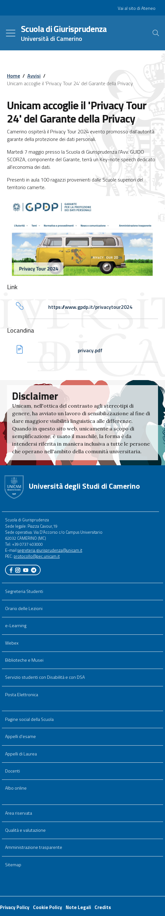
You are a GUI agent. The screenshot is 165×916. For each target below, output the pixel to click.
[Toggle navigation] (10, 33)
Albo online (16, 788)
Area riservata (18, 813)
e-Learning (15, 625)
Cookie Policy (47, 907)
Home (13, 76)
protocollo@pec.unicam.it (37, 556)
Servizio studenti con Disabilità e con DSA (45, 677)
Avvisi (34, 76)
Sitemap (13, 864)
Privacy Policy (15, 907)
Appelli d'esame (20, 736)
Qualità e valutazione (25, 830)
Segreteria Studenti (24, 591)
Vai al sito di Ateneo (136, 8)
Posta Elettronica (21, 694)
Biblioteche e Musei (24, 660)
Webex (11, 642)
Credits (103, 907)
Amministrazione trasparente (33, 847)
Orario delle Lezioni (24, 608)
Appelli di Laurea (21, 753)
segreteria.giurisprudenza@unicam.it (49, 550)
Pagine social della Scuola (29, 719)
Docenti (12, 770)
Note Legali (78, 907)
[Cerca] (156, 33)
